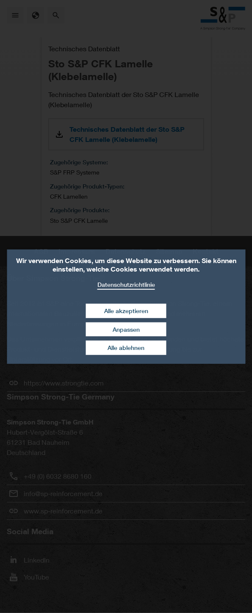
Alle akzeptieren (126, 310)
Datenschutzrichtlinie (126, 284)
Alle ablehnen (126, 347)
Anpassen (126, 329)
